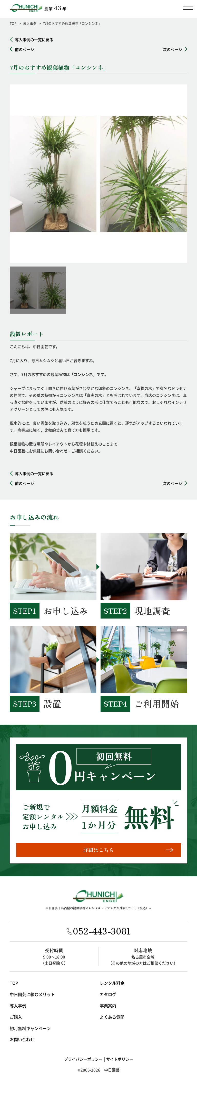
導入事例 (29, 23)
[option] (98, 173)
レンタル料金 (112, 985)
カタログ (108, 996)
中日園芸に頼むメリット (32, 996)
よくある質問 (112, 1019)
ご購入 (16, 1019)
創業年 (55, 7)
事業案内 (108, 1007)
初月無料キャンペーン (30, 1030)
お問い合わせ (22, 1041)
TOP (13, 23)
